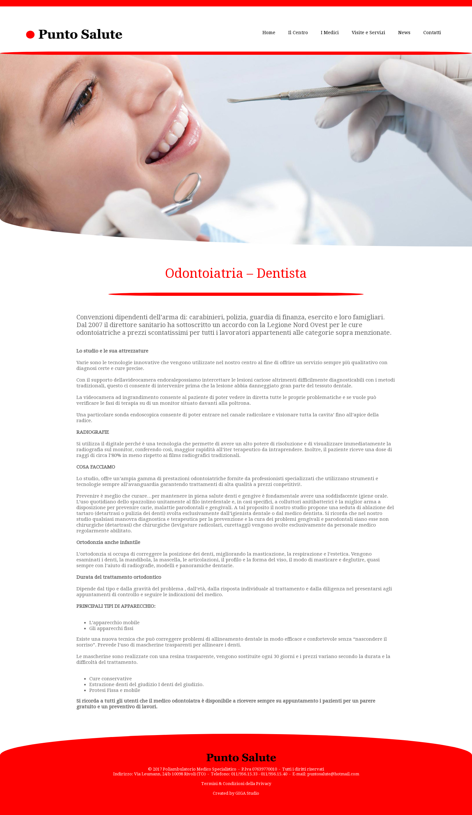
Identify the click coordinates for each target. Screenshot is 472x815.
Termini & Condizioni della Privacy (236, 783)
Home (268, 32)
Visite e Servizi (368, 32)
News (404, 32)
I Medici (330, 32)
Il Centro (298, 32)
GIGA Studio (247, 793)
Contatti (432, 32)
